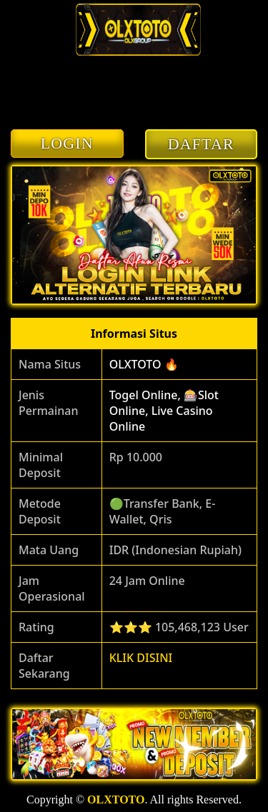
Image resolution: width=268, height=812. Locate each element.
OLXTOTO (115, 799)
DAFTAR (201, 144)
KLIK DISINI (141, 658)
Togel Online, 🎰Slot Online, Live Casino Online (164, 410)
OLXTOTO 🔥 (144, 364)
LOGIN (67, 143)
